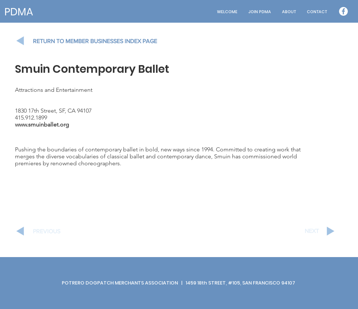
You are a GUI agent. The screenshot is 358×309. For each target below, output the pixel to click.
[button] (289, 12)
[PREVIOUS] (59, 231)
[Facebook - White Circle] (343, 11)
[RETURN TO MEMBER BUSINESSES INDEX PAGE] (102, 41)
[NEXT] (293, 231)
